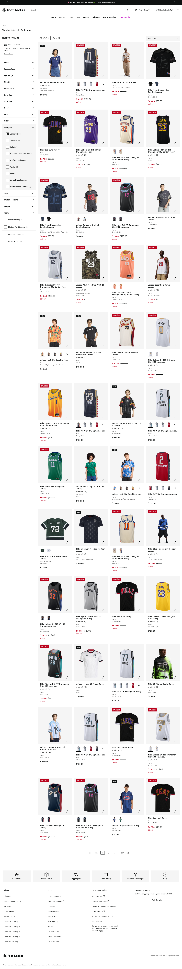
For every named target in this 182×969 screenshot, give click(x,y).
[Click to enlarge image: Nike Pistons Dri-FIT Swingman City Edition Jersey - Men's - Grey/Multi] (68, 677)
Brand (19, 62)
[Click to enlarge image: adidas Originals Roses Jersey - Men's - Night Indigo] (140, 811)
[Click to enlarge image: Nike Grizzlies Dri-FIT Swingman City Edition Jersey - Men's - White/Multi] (68, 278)
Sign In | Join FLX (164, 10)
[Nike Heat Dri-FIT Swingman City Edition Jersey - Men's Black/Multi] (120, 219)
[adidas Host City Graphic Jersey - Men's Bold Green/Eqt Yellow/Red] (61, 354)
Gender (19, 108)
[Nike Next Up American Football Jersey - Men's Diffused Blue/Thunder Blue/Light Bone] (156, 84)
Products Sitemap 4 (12, 937)
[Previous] (7, 2)
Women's (62, 17)
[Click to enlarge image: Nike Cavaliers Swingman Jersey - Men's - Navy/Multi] (68, 811)
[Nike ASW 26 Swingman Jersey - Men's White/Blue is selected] (150, 425)
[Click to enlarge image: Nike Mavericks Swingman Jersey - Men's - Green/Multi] (68, 480)
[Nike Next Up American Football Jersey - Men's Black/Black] (48, 219)
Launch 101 (53, 931)
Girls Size (19, 101)
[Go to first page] (89, 852)
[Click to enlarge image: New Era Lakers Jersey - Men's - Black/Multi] (140, 741)
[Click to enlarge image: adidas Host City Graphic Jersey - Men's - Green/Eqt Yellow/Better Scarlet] (68, 346)
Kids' (72, 17)
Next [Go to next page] (122, 853)
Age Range (19, 75)
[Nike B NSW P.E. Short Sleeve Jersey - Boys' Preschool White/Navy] (48, 550)
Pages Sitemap (10, 916)
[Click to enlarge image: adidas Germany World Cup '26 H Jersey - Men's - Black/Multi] (140, 417)
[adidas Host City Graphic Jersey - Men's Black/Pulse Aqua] (54, 354)
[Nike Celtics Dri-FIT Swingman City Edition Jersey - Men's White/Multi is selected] (150, 354)
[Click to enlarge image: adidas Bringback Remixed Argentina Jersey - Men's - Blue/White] (68, 741)
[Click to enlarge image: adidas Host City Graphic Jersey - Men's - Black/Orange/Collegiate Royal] (140, 480)
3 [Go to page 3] (115, 853)
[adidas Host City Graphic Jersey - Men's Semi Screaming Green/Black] (48, 354)
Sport (19, 193)
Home (4, 25)
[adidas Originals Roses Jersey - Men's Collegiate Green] (120, 819)
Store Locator (54, 937)
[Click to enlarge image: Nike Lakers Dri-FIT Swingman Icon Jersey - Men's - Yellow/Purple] (176, 610)
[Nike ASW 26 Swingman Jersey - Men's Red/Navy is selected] (150, 488)
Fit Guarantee (53, 942)
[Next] (174, 2)
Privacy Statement (100, 901)
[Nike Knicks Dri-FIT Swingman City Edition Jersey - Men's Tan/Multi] (120, 151)
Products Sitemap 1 (11, 921)
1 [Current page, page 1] (102, 853)
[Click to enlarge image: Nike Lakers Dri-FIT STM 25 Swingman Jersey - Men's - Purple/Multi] (104, 143)
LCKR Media (9, 911)
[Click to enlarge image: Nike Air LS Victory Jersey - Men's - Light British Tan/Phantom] (140, 76)
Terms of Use (98, 896)
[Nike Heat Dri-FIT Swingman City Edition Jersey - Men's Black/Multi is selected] (114, 219)
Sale (78, 17)
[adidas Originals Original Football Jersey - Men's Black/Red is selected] (78, 219)
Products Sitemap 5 (12, 942)
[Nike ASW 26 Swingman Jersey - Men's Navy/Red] (169, 488)
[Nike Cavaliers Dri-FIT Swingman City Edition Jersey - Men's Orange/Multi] (120, 286)
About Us (7, 896)
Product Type (19, 69)
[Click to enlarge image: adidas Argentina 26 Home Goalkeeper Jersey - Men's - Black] (104, 346)
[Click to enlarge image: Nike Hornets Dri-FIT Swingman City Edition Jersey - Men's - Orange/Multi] (68, 417)
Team (19, 213)
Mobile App (52, 916)
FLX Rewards (124, 17)
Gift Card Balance (56, 901)
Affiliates (7, 906)
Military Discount (54, 911)
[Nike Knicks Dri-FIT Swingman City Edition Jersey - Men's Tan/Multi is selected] (114, 151)
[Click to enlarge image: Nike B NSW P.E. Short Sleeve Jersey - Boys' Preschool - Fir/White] (68, 542)
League (19, 206)
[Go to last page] (128, 852)
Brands (86, 17)
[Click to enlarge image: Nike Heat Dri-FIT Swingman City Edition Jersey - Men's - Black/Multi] (140, 211)
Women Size (19, 88)
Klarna (50, 926)
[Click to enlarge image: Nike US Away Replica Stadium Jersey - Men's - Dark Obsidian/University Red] (104, 542)
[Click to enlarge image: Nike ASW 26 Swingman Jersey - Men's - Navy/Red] (104, 76)
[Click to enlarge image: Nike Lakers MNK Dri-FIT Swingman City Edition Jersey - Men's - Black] (176, 143)
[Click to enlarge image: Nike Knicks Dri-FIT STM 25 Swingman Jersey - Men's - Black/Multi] (68, 610)
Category (19, 127)
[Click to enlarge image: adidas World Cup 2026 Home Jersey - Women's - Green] (104, 480)
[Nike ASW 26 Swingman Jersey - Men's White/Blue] (84, 84)
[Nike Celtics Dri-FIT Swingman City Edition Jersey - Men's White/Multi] (156, 354)
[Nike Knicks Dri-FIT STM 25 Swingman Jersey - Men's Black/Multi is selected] (42, 618)
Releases (96, 17)
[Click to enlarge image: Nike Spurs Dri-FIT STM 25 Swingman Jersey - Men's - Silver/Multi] (104, 610)
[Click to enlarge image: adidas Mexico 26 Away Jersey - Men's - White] (104, 677)
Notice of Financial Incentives (104, 906)
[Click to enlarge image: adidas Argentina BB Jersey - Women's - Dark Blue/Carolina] (68, 76)
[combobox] (79, 10)
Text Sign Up (53, 921)
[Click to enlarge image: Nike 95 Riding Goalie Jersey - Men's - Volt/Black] (176, 677)
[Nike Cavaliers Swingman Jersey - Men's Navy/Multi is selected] (42, 819)
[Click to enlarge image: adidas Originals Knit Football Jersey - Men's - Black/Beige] (176, 211)
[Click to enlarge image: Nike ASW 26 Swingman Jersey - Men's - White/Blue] (176, 417)
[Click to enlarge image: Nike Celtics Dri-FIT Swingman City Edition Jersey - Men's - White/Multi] (176, 346)
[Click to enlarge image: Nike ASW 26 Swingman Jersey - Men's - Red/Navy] (176, 480)
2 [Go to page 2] (108, 853)
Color (19, 121)
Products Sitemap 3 (12, 931)
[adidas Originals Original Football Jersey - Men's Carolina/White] (84, 219)
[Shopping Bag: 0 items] (178, 10)
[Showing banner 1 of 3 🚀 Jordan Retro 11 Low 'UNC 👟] (91, 2)
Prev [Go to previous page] (96, 853)
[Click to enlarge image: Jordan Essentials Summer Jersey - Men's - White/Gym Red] (176, 278)
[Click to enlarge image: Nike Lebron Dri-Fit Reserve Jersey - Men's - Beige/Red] (140, 346)
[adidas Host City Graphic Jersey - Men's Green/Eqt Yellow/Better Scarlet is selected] (42, 354)
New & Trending (109, 17)
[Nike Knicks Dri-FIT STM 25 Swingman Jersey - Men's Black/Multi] (48, 618)
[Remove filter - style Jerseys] (44, 38)
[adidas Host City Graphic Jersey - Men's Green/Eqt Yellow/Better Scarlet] (133, 488)
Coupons (51, 906)
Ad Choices (97, 921)
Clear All (56, 38)
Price (19, 114)
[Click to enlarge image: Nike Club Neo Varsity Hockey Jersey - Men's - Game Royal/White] (176, 542)
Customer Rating (19, 200)
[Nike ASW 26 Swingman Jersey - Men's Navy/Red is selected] (78, 84)
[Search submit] (127, 10)
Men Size (19, 82)
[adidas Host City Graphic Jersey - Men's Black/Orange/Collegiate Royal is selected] (114, 488)
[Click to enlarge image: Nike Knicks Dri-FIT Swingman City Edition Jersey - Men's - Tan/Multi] (140, 143)
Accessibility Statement (102, 916)
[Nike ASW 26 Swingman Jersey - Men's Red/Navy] (97, 84)
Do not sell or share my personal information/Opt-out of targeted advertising (105, 928)
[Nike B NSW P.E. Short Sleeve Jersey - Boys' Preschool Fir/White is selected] (42, 550)
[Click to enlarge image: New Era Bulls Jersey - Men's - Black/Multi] (140, 610)
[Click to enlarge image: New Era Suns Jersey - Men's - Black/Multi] (68, 143)
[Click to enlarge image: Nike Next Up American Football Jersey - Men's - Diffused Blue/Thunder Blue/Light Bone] (68, 211)
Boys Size (19, 95)
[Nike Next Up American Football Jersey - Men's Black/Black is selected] (150, 84)
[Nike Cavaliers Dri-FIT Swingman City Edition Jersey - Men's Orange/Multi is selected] (114, 286)
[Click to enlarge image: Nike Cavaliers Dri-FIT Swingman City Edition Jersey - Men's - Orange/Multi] (140, 278)
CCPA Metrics (98, 911)
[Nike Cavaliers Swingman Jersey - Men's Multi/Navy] (48, 819)
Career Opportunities (12, 901)
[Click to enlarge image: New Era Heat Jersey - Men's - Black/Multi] (176, 811)
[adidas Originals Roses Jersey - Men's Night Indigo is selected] (114, 819)
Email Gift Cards (54, 896)
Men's (53, 17)
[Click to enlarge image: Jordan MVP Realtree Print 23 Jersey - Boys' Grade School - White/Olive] (104, 278)
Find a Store (8, 54)
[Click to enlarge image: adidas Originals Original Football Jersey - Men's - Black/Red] (104, 211)
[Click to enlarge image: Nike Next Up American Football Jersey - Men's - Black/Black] (176, 76)
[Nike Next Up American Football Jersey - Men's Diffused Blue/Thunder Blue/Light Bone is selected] (42, 219)
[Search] (79, 10)
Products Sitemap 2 (12, 926)
